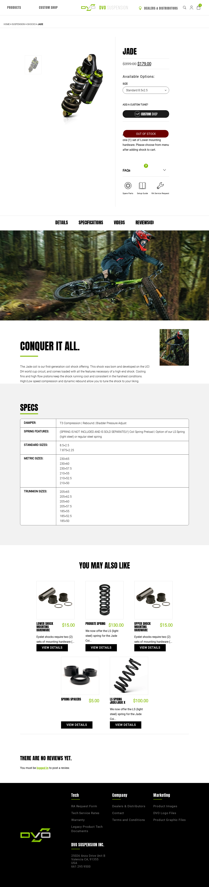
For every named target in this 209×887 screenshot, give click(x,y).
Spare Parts (128, 193)
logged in (42, 768)
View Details (52, 647)
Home (7, 24)
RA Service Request (160, 193)
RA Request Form (84, 806)
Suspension (18, 24)
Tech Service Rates (85, 813)
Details (61, 222)
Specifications (91, 222)
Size (125, 83)
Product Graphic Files (169, 820)
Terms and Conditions (128, 820)
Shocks (31, 24)
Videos (119, 222)
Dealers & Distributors (158, 8)
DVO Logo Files (164, 813)
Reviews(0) (145, 222)
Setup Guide (142, 193)
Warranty (78, 820)
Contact (118, 813)
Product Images (165, 806)
